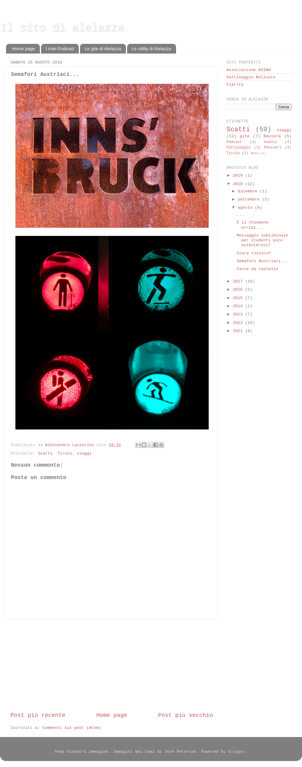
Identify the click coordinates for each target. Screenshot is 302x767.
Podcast (234, 142)
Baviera (272, 136)
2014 (239, 306)
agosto (246, 207)
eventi (270, 142)
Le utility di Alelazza (151, 48)
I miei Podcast (60, 48)
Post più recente (38, 715)
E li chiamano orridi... (252, 225)
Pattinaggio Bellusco (250, 77)
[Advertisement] (111, 665)
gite (244, 136)
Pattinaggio (238, 147)
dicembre (249, 191)
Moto (255, 153)
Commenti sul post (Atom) (71, 728)
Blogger (236, 751)
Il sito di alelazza (62, 28)
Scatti (45, 453)
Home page (23, 48)
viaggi (84, 453)
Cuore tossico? (254, 253)
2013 (239, 314)
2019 (239, 175)
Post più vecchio (185, 715)
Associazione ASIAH (248, 70)
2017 (239, 281)
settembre (250, 199)
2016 (239, 289)
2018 (239, 184)
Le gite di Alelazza (103, 48)
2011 (239, 331)
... (240, 214)
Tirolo (64, 453)
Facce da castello (257, 269)
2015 (239, 298)
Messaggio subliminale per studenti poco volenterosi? (262, 240)
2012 (239, 323)
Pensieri (272, 147)
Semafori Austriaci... (262, 261)
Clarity (235, 84)
